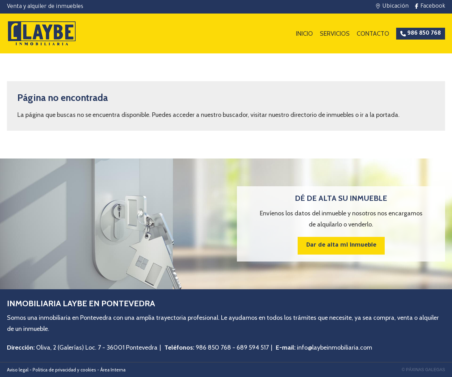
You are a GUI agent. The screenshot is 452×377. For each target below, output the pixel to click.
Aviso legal (17, 369)
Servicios (335, 33)
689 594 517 (253, 347)
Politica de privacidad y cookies (64, 369)
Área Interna (113, 369)
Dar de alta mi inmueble (341, 245)
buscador (235, 115)
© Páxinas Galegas (423, 369)
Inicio (304, 33)
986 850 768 (213, 347)
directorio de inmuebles (322, 115)
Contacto (373, 33)
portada (387, 115)
